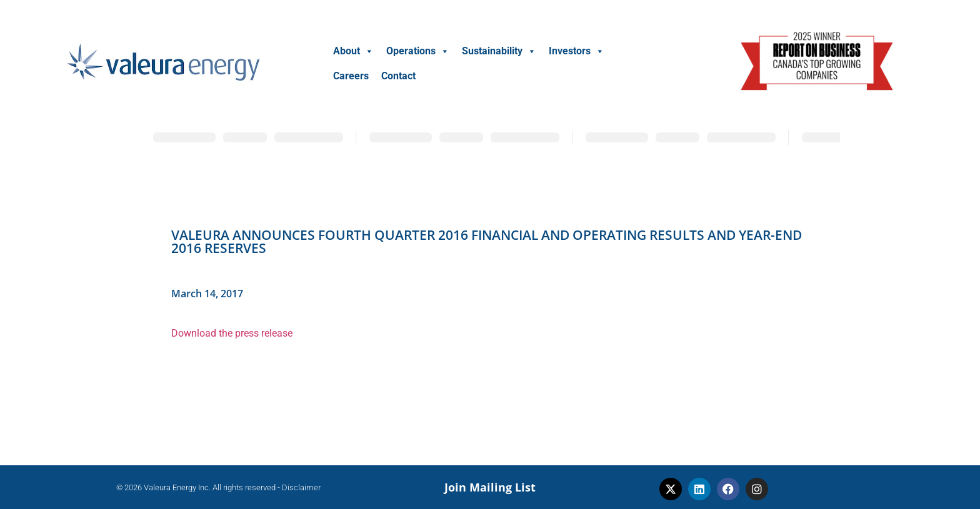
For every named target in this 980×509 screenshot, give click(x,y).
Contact (398, 76)
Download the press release (231, 333)
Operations (417, 51)
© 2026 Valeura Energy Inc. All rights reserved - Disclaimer (218, 487)
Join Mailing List (490, 487)
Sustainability (499, 51)
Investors (576, 51)
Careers (351, 76)
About (353, 51)
